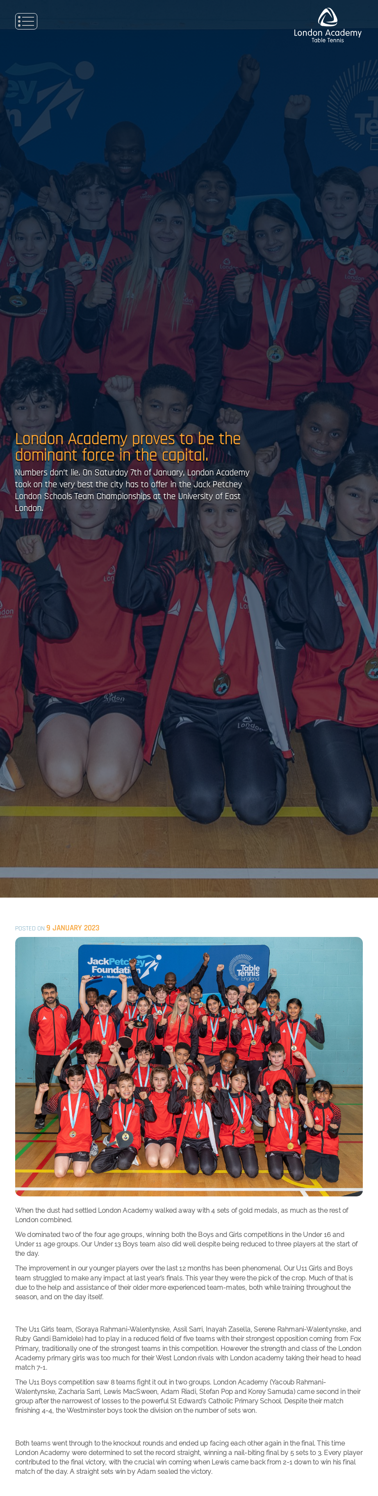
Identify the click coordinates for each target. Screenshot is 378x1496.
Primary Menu (26, 21)
